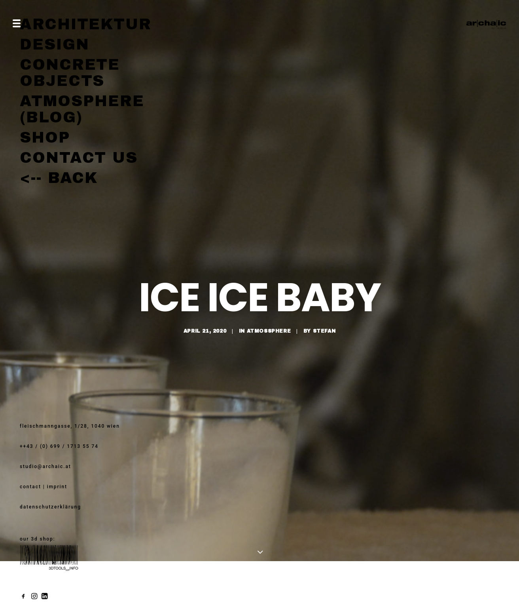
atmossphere (269, 311)
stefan (324, 311)
